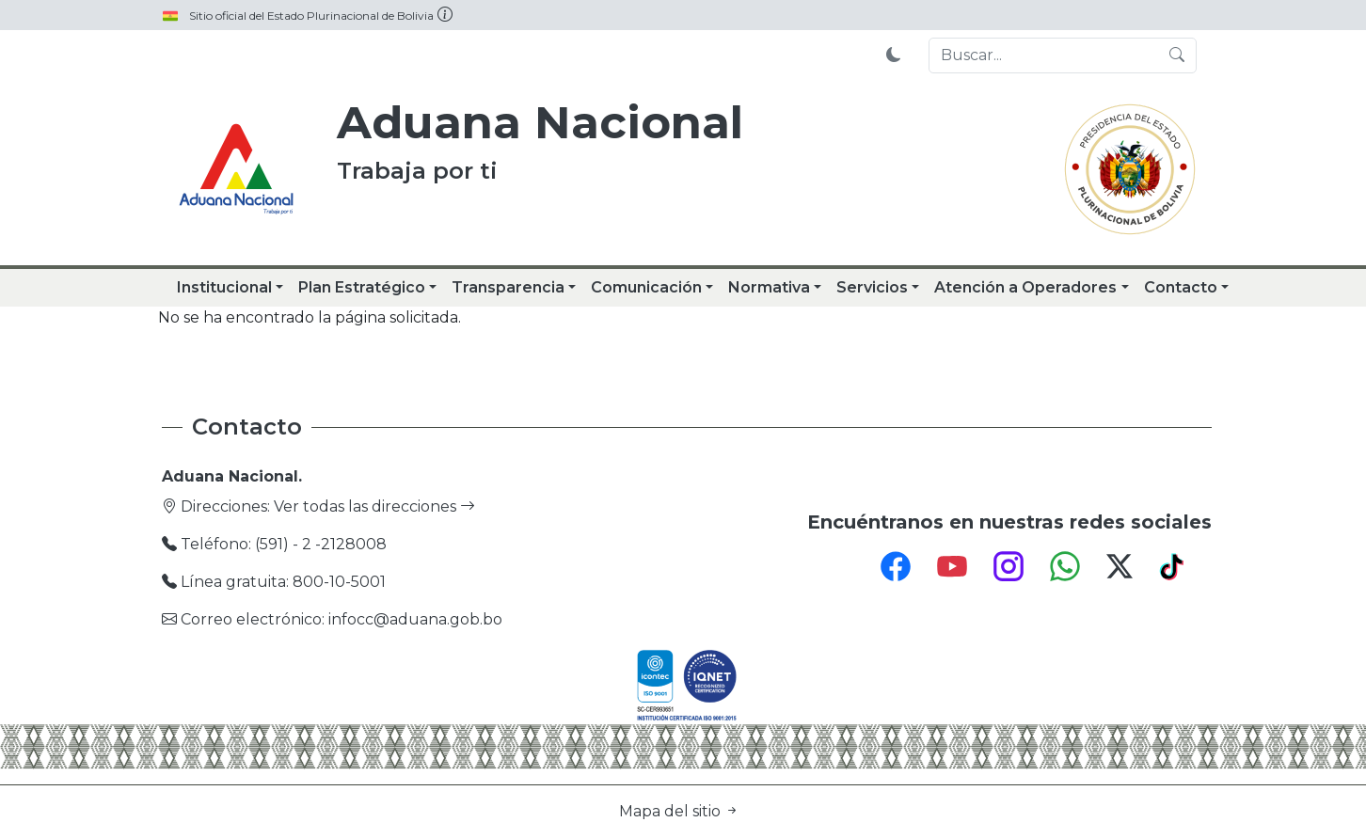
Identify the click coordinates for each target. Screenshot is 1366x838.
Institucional (224, 287)
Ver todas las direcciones (374, 506)
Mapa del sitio (679, 811)
